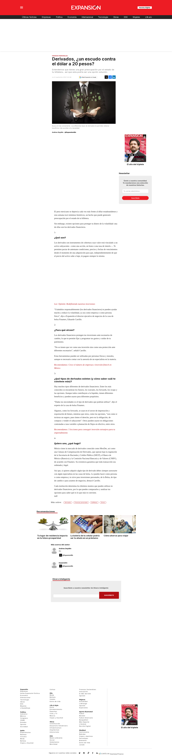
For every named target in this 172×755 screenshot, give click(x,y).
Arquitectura (54, 730)
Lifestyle (82, 724)
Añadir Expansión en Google (89, 77)
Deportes (53, 711)
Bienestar (83, 740)
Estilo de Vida (84, 742)
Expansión (63, 563)
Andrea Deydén (65, 549)
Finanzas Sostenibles (87, 689)
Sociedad (24, 726)
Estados (23, 722)
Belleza (23, 741)
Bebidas (82, 734)
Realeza (23, 734)
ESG (126, 17)
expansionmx (85, 753)
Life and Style (151, 17)
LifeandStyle (25, 708)
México (23, 716)
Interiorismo (54, 732)
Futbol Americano (86, 718)
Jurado (82, 745)
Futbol (81, 713)
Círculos (23, 736)
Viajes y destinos (86, 736)
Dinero (103, 502)
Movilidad (53, 744)
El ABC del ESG (85, 693)
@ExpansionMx (70, 132)
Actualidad (83, 701)
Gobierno (23, 714)
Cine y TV (53, 713)
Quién (22, 730)
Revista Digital (144, 7)
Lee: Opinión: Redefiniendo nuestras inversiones (74, 304)
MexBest (82, 730)
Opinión (23, 724)
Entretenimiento (56, 709)
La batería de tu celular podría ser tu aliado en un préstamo (84, 536)
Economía (72, 17)
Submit (109, 595)
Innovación (83, 691)
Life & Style (54, 705)
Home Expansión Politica (30, 693)
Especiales (83, 708)
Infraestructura (55, 728)
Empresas (46, 17)
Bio (60, 551)
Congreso (24, 718)
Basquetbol (83, 720)
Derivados (68, 502)
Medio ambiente (56, 738)
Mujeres (136, 17)
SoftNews (94, 502)
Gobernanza (54, 742)
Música (52, 716)
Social (52, 740)
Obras (116, 17)
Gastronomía (84, 732)
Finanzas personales (81, 502)
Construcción (55, 723)
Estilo (52, 707)
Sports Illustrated (86, 712)
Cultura (52, 689)
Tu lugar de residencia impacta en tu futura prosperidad (52, 536)
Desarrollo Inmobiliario (59, 726)
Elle (51, 693)
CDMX (22, 720)
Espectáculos (25, 732)
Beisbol (82, 716)
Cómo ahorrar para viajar (115, 535)
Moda (22, 739)
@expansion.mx (88, 753)
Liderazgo (83, 703)
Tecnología (103, 17)
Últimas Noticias (29, 17)
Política (59, 17)
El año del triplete (135, 164)
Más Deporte (84, 722)
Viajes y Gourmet (27, 743)
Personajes (83, 738)
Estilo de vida (55, 701)
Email (76, 596)
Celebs (52, 699)
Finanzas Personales (60, 56)
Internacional (87, 17)
